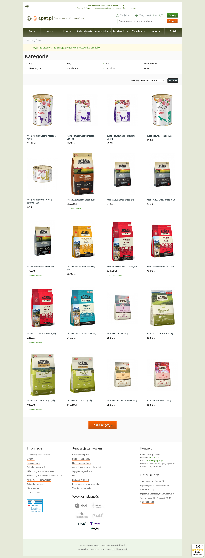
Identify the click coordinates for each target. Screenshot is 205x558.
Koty (49, 31)
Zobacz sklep (148, 489)
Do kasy (172, 15)
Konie (156, 31)
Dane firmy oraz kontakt (38, 454)
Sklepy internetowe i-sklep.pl (102, 545)
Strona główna (34, 40)
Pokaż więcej (101, 425)
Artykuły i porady (35, 484)
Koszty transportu (81, 454)
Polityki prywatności (120, 549)
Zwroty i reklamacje (81, 488)
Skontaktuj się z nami (152, 466)
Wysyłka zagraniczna (82, 471)
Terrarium (138, 31)
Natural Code (33, 492)
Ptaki (67, 31)
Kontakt (173, 31)
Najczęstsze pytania (81, 463)
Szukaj (172, 21)
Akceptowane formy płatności (86, 467)
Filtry (172, 80)
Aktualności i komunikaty (39, 480)
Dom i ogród (120, 31)
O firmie (31, 459)
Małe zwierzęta (84, 32)
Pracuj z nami (33, 463)
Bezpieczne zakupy (81, 459)
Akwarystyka (102, 31)
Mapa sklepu (33, 488)
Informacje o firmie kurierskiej (86, 484)
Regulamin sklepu (80, 480)
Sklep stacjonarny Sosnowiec (40, 471)
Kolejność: (134, 80)
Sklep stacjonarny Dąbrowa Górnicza (44, 475)
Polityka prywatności (37, 467)
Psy (31, 31)
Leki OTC (76, 475)
